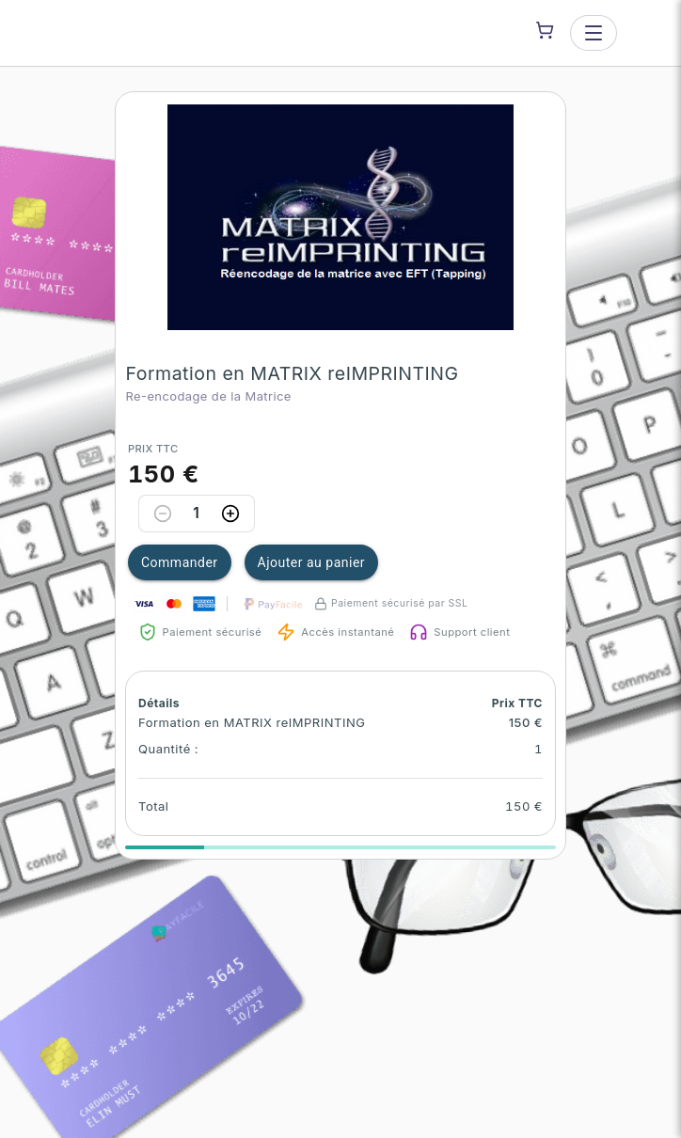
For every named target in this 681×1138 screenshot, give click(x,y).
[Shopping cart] (544, 30)
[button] (340, 217)
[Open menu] (593, 33)
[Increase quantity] (230, 513)
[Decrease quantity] (163, 513)
